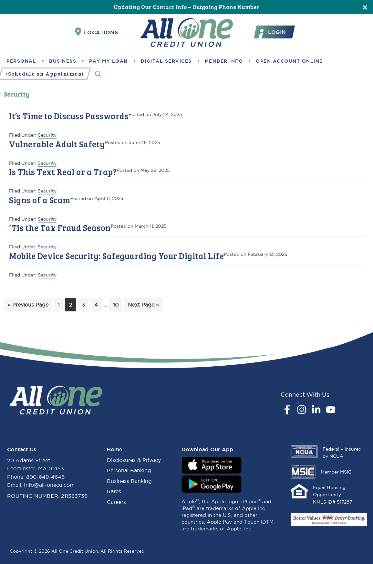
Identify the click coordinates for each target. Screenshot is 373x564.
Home (114, 449)
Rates (114, 491)
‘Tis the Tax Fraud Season (60, 228)
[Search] (98, 74)
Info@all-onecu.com (49, 485)
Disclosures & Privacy (134, 460)
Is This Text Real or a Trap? (63, 172)
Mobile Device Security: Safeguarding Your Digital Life (116, 256)
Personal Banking (129, 470)
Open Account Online (289, 61)
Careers (116, 502)
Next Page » (143, 305)
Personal (21, 61)
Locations (96, 32)
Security (47, 135)
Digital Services (166, 61)
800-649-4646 (45, 477)
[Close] (365, 7)
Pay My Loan (108, 61)
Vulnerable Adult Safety (57, 144)
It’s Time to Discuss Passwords (69, 116)
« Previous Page (28, 305)
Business (62, 61)
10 (117, 304)
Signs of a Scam (39, 200)
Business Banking (129, 481)
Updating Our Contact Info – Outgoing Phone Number (186, 7)
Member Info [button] (224, 61)
